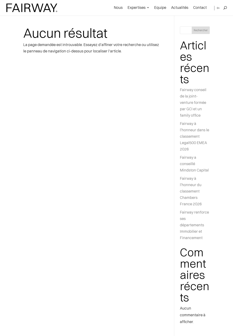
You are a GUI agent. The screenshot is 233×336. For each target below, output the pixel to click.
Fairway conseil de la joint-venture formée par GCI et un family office (193, 102)
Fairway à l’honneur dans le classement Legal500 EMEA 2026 (194, 136)
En (218, 8)
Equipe (160, 8)
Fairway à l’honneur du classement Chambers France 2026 (191, 191)
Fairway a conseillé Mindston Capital (194, 163)
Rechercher (201, 30)
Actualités (179, 8)
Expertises (137, 8)
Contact (200, 8)
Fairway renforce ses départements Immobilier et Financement (194, 225)
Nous (118, 8)
